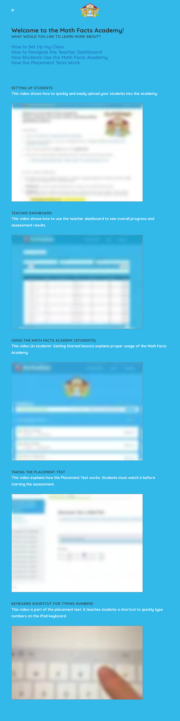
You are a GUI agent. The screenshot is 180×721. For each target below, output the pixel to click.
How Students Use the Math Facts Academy (59, 57)
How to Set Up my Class (37, 47)
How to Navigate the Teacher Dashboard (56, 52)
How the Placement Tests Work (45, 63)
